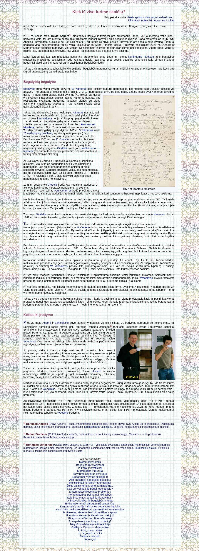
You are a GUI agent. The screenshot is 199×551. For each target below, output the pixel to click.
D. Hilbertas (86, 131)
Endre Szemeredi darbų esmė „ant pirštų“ (90, 504)
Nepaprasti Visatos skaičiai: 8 (90, 477)
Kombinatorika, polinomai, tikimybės (90, 495)
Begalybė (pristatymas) (90, 466)
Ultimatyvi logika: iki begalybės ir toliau (151, 20)
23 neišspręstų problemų (38, 134)
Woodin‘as (146, 279)
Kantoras (78, 113)
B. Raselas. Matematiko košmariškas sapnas (90, 513)
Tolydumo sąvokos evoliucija (90, 475)
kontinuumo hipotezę (141, 57)
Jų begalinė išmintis (90, 534)
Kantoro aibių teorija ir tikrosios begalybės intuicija (90, 507)
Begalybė (29, 89)
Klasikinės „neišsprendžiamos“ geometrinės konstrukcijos (90, 510)
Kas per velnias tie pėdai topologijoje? (90, 489)
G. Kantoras (79, 89)
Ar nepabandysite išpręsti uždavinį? (90, 522)
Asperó (46, 323)
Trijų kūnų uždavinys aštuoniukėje (90, 525)
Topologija (90, 540)
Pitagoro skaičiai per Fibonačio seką (90, 519)
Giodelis (62, 149)
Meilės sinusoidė (90, 537)
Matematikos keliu (90, 463)
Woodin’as (29, 342)
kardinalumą (44, 119)
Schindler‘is (62, 323)
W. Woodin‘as (59, 267)
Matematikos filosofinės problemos (90, 492)
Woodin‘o (62, 413)
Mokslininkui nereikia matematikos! (90, 483)
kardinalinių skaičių (146, 449)
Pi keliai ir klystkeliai (90, 469)
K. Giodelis (62, 140)
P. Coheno (83, 228)
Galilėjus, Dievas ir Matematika (90, 528)
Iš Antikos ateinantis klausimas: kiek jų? (90, 516)
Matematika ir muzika (90, 472)
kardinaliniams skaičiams (97, 427)
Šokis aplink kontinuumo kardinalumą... (150, 17)
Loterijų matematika (90, 531)
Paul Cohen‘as (62, 191)
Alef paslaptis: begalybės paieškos (90, 480)
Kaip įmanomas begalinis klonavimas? (90, 498)
